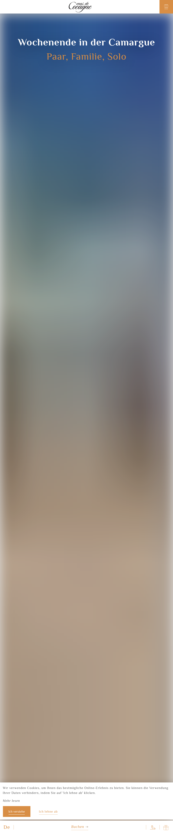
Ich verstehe (17, 811)
